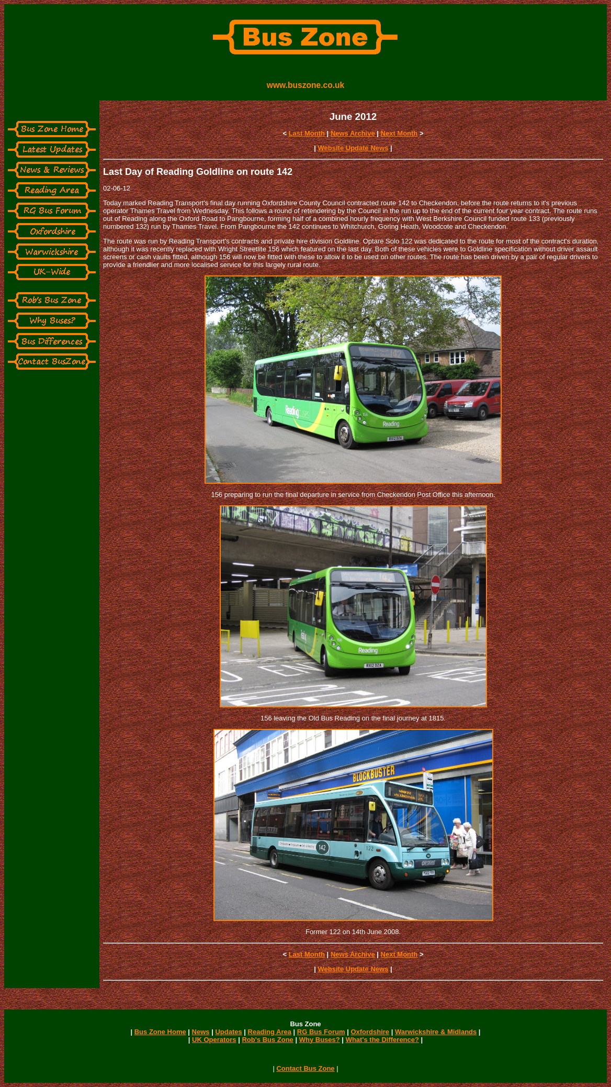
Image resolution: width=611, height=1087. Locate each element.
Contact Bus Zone (305, 1068)
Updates (228, 1032)
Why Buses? (319, 1040)
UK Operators (214, 1040)
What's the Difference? (382, 1040)
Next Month (399, 133)
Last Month (307, 133)
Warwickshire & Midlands (436, 1032)
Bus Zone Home (160, 1032)
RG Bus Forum (321, 1032)
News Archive (353, 133)
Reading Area (269, 1032)
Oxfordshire (369, 1032)
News (201, 1032)
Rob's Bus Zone (267, 1040)
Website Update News (353, 148)
